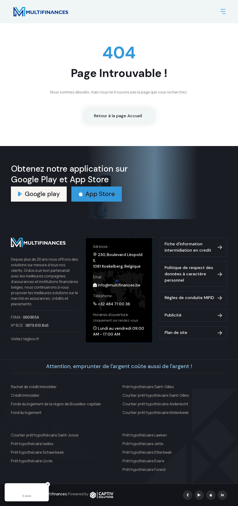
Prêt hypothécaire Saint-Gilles (148, 386)
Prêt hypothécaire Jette (142, 443)
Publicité (193, 315)
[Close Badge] (47, 484)
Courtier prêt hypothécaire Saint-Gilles (155, 395)
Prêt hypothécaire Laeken (144, 435)
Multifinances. (55, 493)
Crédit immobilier (25, 395)
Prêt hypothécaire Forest (144, 469)
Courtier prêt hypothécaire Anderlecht (155, 403)
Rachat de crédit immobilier (34, 386)
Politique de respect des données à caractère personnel (193, 274)
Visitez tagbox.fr (25, 338)
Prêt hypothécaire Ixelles (32, 443)
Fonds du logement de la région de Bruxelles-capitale (56, 403)
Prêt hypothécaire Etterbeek (147, 452)
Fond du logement (26, 412)
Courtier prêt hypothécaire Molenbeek (155, 412)
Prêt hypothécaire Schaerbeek (37, 452)
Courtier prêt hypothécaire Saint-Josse (45, 435)
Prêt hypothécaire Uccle (32, 460)
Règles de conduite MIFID (193, 297)
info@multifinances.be (119, 285)
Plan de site (193, 332)
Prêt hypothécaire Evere (143, 460)
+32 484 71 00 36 (114, 303)
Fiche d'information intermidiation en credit (193, 247)
